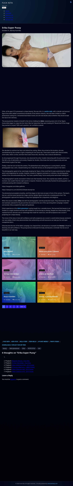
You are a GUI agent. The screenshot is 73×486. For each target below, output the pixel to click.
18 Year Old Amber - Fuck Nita (21, 363)
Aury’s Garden (9, 296)
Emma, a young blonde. (48, 296)
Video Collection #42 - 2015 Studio (22, 369)
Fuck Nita (7, 3)
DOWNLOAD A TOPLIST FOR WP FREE (14, 345)
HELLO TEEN (23, 341)
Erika (23, 348)
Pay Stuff (42, 247)
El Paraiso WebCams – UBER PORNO (23, 367)
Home (7, 11)
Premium (8, 13)
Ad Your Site (9, 19)
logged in (13, 379)
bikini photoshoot (22, 208)
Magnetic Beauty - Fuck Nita (21, 361)
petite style (48, 111)
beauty (5, 348)
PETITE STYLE (31, 348)
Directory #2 (9, 17)
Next (22, 306)
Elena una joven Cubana (49, 251)
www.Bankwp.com (52, 483)
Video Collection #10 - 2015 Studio (22, 371)
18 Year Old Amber (11, 274)
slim (39, 348)
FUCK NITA (6, 341)
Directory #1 (9, 15)
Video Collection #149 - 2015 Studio (23, 365)
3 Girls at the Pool (46, 274)
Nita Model (8, 251)
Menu (4, 7)
